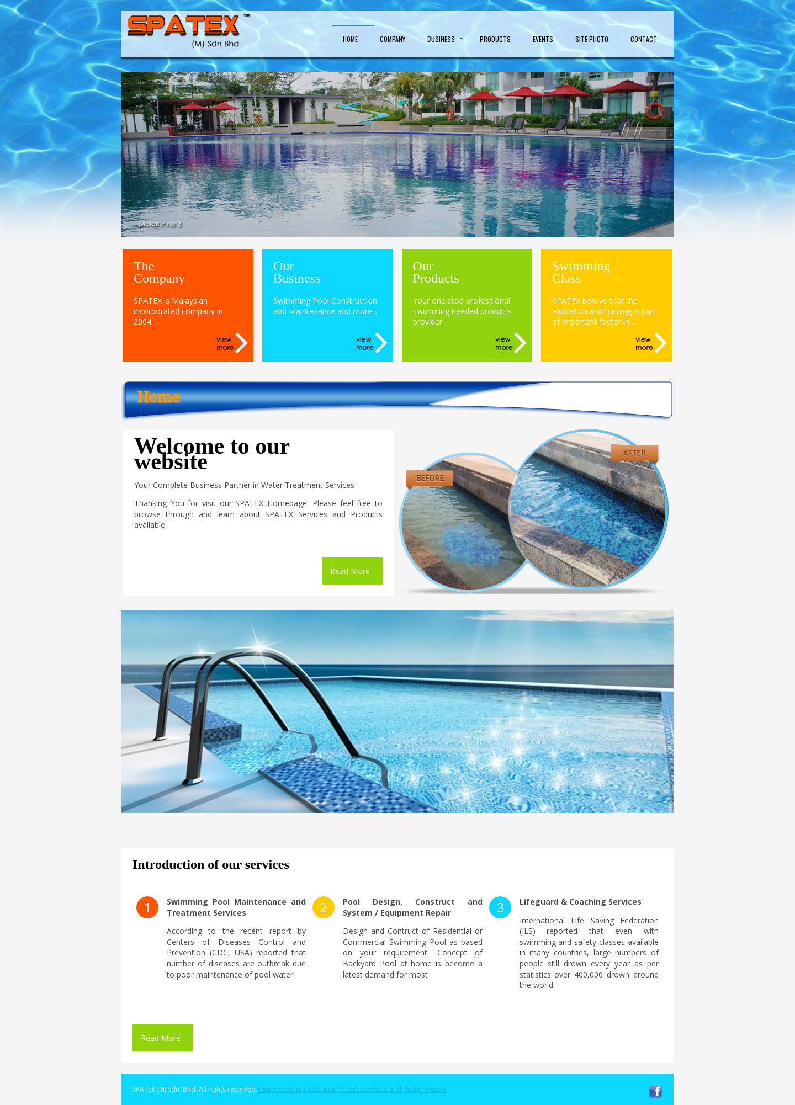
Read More (350, 571)
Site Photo (591, 39)
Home (350, 39)
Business (441, 39)
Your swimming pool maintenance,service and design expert (351, 1089)
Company (392, 39)
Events (543, 39)
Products (495, 39)
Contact (643, 39)
